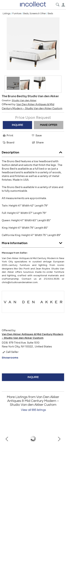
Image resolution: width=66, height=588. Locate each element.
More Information (33, 242)
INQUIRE (17, 125)
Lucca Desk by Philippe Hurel (33, 460)
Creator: (19, 100)
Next (59, 438)
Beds (50, 13)
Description (33, 151)
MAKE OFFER (48, 125)
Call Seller (10, 352)
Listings (6, 13)
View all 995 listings (33, 410)
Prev (7, 438)
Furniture (16, 13)
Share (38, 142)
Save (36, 135)
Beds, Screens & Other (34, 13)
